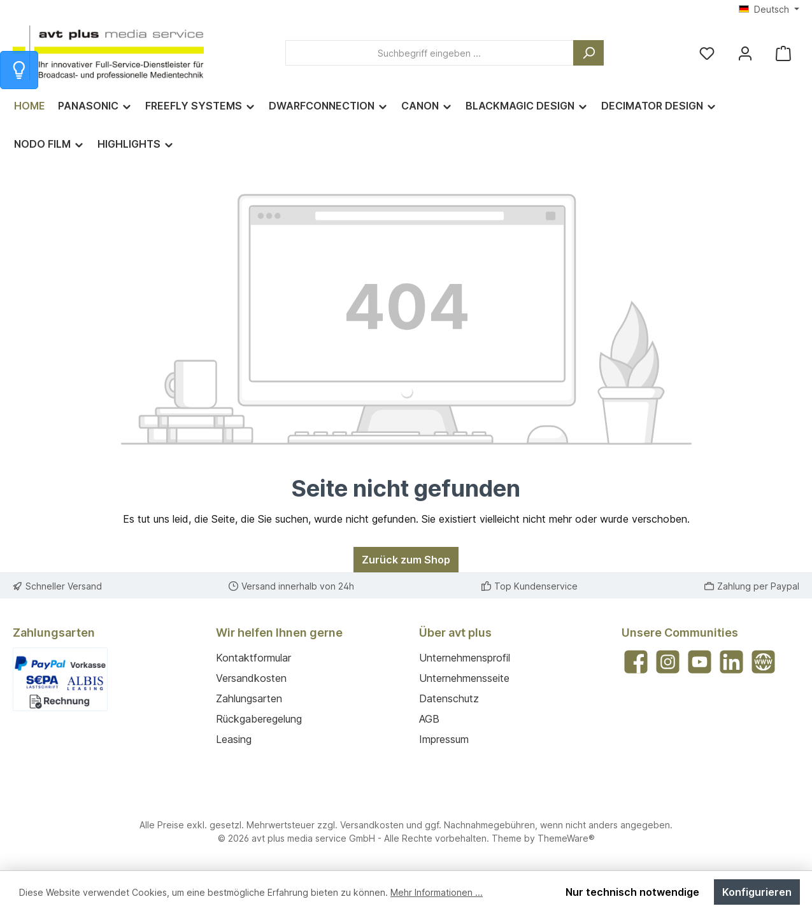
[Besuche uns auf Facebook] (636, 662)
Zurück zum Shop (406, 559)
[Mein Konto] (745, 53)
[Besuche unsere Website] (763, 662)
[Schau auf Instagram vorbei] (667, 662)
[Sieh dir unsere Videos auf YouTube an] (699, 662)
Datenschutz (449, 698)
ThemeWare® (566, 838)
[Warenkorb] (783, 53)
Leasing (234, 739)
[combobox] (429, 53)
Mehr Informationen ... (436, 892)
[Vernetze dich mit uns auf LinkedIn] (731, 662)
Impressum (444, 739)
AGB (429, 718)
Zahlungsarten (249, 698)
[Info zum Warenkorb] (19, 70)
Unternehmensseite (464, 678)
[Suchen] (588, 53)
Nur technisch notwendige (632, 892)
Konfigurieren (757, 892)
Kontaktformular (253, 657)
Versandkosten (251, 678)
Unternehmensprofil (464, 657)
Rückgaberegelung (259, 718)
